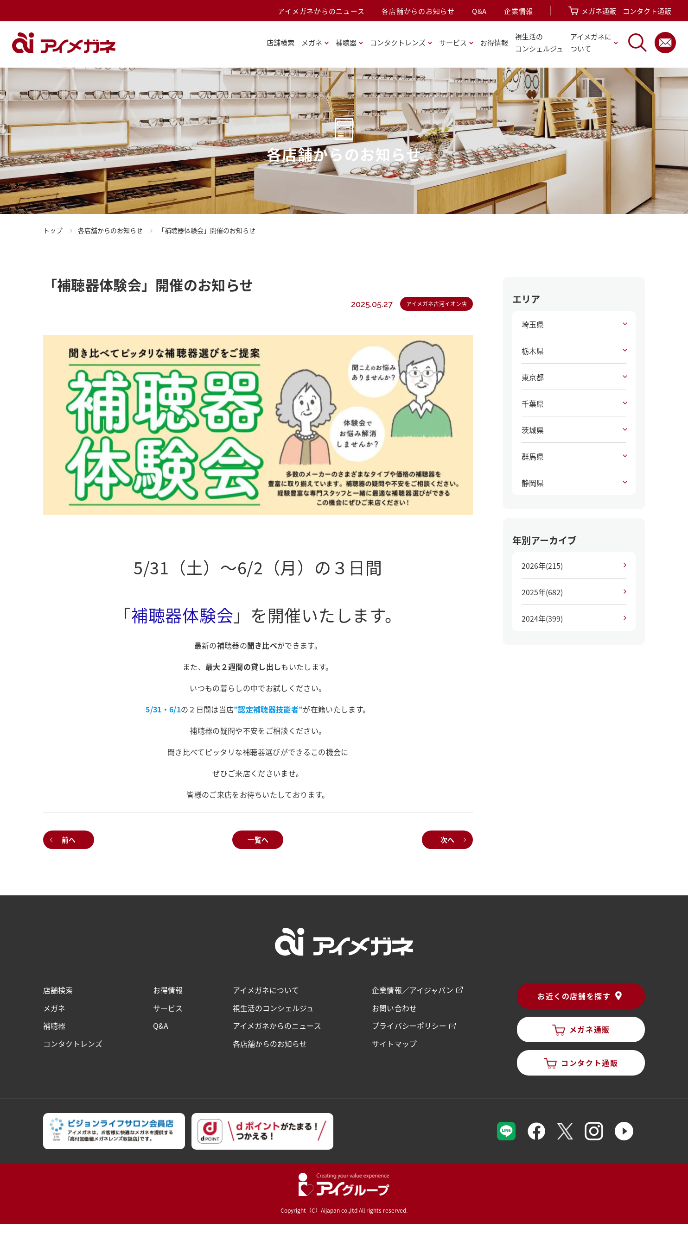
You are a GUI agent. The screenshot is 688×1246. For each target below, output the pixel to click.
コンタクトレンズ (73, 1042)
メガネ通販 (598, 11)
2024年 (541, 618)
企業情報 (518, 11)
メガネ (55, 1007)
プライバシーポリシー (409, 1024)
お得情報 (494, 42)
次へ (447, 839)
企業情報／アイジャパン (412, 989)
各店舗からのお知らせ (418, 11)
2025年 (541, 592)
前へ (69, 839)
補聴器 (55, 1024)
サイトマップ (394, 1042)
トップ (53, 230)
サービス (168, 1007)
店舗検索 (280, 42)
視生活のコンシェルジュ (273, 1007)
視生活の (539, 43)
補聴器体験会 (182, 615)
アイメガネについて (266, 989)
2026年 (541, 565)
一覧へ (258, 839)
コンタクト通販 (647, 11)
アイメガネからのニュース (321, 11)
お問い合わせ (394, 1007)
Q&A (479, 11)
